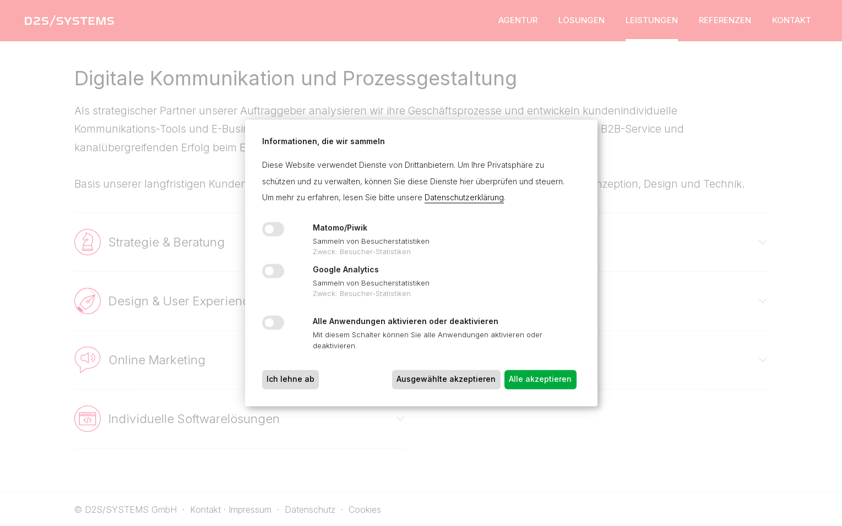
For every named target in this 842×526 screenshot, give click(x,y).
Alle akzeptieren (540, 379)
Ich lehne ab (290, 379)
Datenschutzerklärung (464, 197)
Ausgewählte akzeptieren (446, 379)
